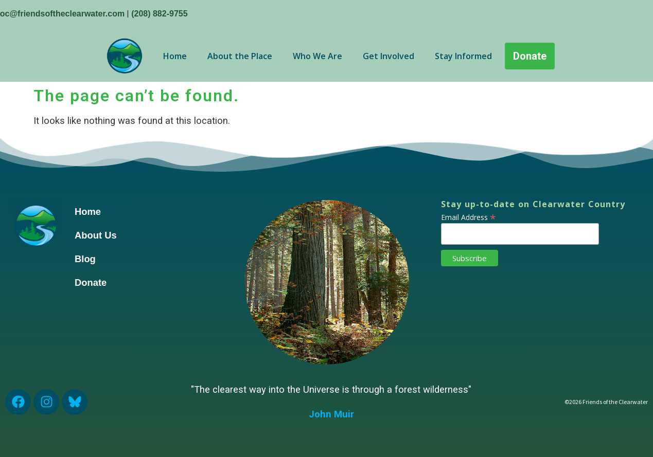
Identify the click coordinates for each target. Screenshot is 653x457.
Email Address (468, 216)
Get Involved (388, 56)
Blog (85, 258)
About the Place (239, 56)
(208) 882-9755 (159, 13)
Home (175, 56)
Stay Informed (463, 56)
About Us (96, 235)
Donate (91, 282)
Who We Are (317, 56)
